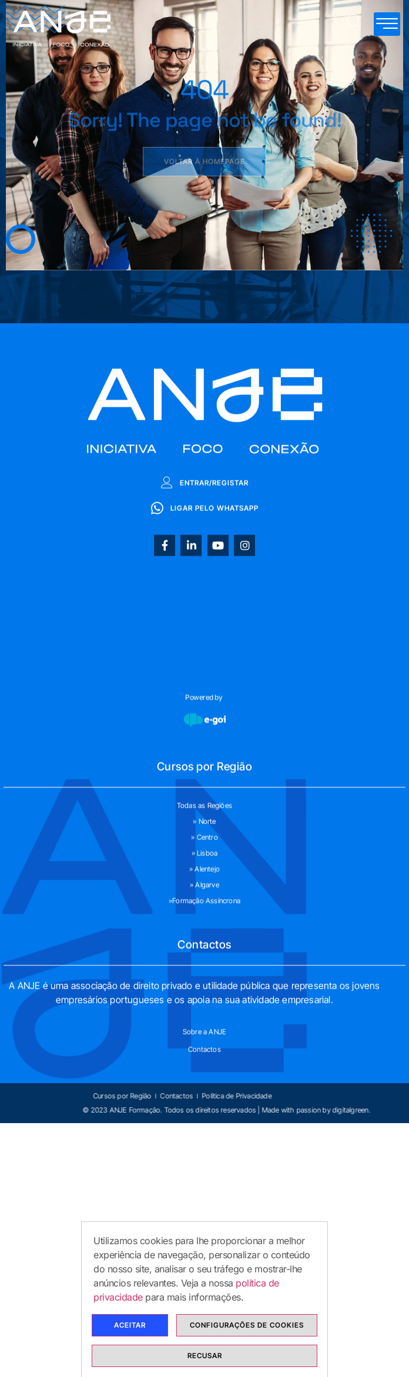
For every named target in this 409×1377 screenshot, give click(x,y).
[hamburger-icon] (387, 24)
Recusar (204, 1355)
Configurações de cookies (247, 1325)
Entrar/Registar (205, 565)
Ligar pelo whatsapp (205, 590)
